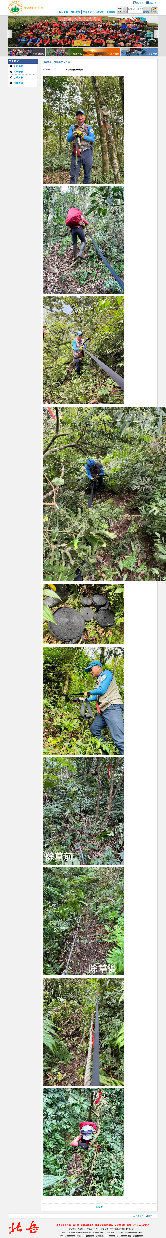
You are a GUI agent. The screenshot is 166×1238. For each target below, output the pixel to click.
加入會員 (139, 3)
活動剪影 (18, 77)
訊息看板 (87, 12)
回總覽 (99, 1207)
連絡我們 (139, 1216)
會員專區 (111, 12)
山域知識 (99, 12)
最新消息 (18, 66)
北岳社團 (152, 3)
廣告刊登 (152, 1216)
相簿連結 (18, 83)
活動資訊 (75, 12)
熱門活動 (18, 72)
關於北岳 (63, 12)
